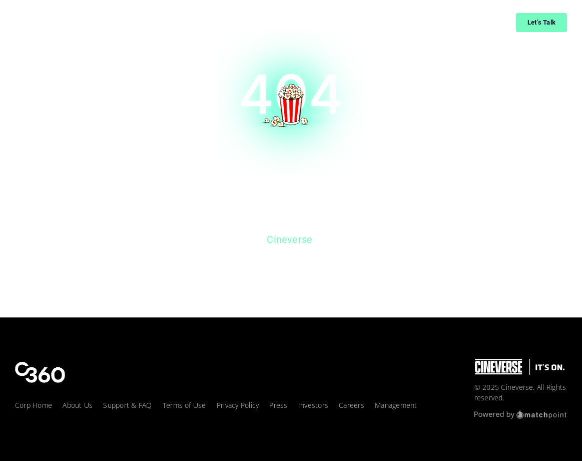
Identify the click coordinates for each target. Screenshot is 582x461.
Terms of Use (184, 405)
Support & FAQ (127, 405)
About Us (78, 405)
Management (396, 405)
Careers (351, 405)
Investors (313, 405)
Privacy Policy (238, 405)
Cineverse (289, 240)
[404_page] (291, 34)
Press (278, 405)
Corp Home (33, 405)
